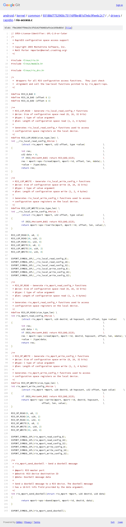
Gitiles (19, 522)
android (8, 15)
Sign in (119, 5)
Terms (36, 522)
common (34, 15)
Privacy (28, 522)
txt (113, 522)
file (68, 27)
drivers (115, 15)
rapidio (8, 20)
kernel (21, 15)
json (120, 522)
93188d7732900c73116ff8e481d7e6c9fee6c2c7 (73, 15)
